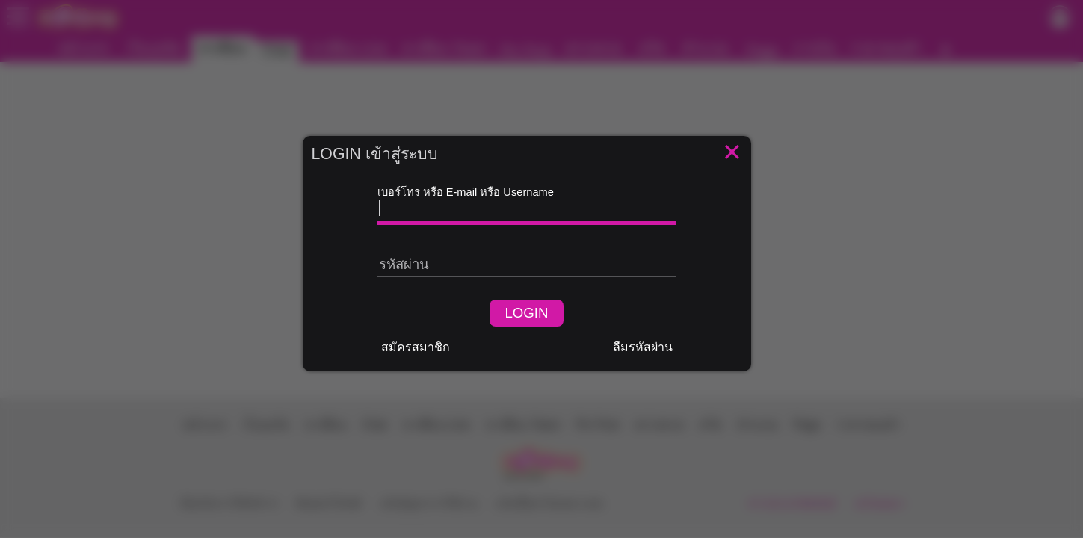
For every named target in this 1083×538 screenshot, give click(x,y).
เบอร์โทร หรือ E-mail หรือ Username (465, 192)
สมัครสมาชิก (415, 347)
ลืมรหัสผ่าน (643, 347)
